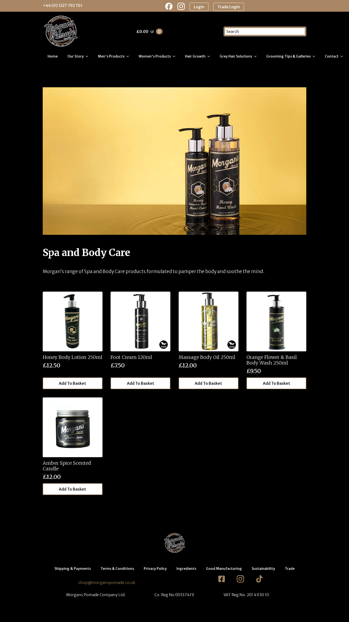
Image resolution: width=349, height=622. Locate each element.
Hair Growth (195, 56)
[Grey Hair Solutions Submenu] (256, 56)
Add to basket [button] (72, 383)
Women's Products (155, 56)
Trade (290, 568)
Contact (332, 56)
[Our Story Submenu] (88, 56)
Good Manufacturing (224, 568)
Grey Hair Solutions (236, 56)
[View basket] (149, 31)
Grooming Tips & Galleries (288, 56)
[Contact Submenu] (343, 56)
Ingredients (186, 568)
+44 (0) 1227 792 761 (62, 5)
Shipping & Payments (72, 568)
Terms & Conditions (117, 568)
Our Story (75, 56)
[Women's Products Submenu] (175, 56)
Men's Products (111, 56)
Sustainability (263, 568)
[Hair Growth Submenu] (210, 56)
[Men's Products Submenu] (129, 56)
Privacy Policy (155, 568)
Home (53, 56)
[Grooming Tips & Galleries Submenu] (315, 56)
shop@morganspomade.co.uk (106, 582)
